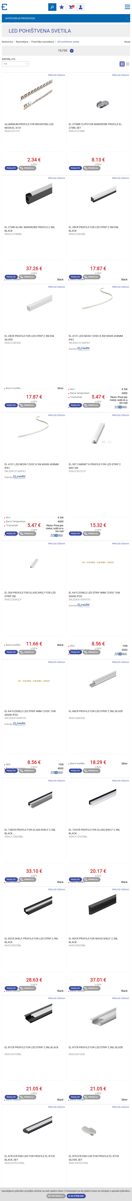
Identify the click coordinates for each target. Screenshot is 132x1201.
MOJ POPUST (60, 7)
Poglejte (11, 168)
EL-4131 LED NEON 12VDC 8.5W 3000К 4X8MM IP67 (96, 338)
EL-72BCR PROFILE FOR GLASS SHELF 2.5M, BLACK (30, 831)
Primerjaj (27, 168)
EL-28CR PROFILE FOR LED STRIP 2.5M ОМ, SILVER (29, 338)
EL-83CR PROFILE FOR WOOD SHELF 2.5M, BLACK (93, 940)
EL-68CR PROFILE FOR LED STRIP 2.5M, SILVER (96, 711)
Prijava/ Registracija (79, 7)
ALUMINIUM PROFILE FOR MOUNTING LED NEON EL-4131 (29, 126)
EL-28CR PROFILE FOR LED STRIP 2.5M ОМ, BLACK (94, 229)
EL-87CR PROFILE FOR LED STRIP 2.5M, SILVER (96, 1047)
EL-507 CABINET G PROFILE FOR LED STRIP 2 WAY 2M (95, 466)
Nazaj (127, 42)
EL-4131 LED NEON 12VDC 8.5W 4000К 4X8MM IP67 (32, 466)
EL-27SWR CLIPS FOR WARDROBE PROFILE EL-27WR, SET (95, 126)
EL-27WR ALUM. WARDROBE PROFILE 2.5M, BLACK (30, 229)
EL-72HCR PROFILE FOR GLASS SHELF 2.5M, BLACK (94, 831)
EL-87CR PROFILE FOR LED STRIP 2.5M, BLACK (31, 1047)
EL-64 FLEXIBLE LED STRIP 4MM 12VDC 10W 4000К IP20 (30, 713)
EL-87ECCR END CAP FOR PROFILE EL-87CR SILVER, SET (94, 1158)
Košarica (70, 7)
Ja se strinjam (76, 1196)
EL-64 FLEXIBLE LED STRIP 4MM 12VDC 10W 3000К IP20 (94, 594)
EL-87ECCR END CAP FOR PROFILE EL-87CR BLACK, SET (30, 1158)
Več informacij (55, 1196)
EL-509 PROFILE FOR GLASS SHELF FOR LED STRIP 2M (30, 594)
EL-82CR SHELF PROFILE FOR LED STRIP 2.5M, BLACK (31, 940)
